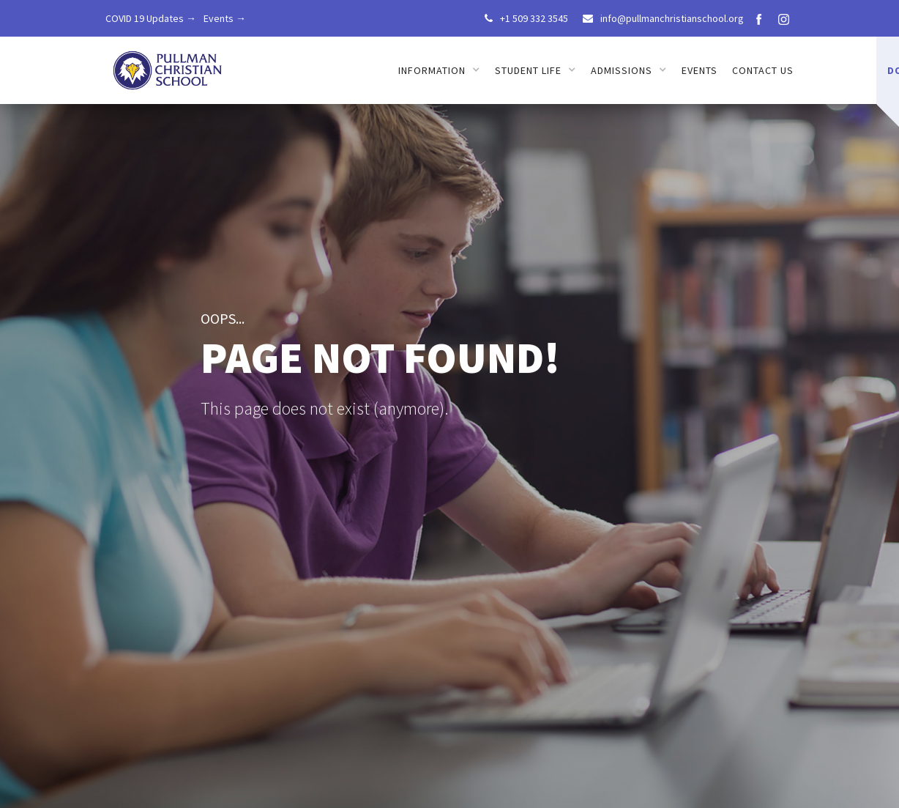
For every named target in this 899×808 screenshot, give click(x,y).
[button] (439, 70)
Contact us (763, 70)
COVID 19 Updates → (150, 18)
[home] (168, 65)
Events (699, 70)
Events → (225, 18)
